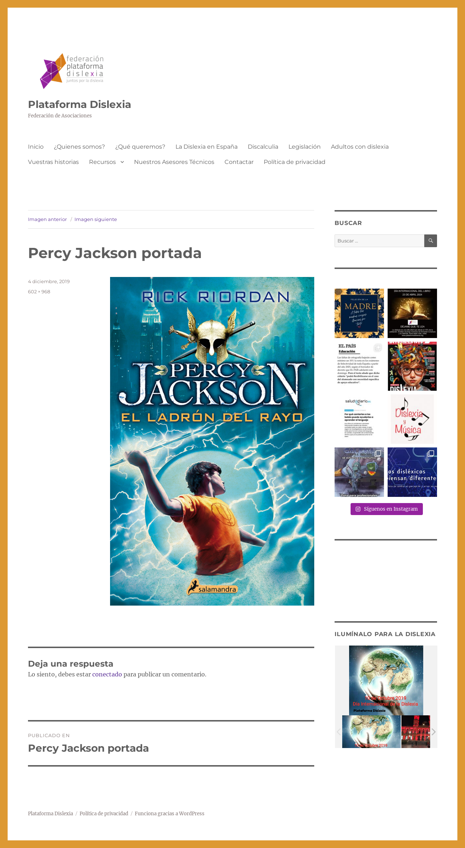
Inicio (36, 146)
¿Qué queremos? (140, 146)
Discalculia (263, 146)
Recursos (102, 161)
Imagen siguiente (95, 219)
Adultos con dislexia (360, 146)
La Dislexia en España (206, 146)
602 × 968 (39, 291)
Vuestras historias (53, 161)
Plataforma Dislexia (79, 104)
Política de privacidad (295, 161)
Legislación (304, 146)
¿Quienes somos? (79, 146)
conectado (107, 674)
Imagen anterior (47, 219)
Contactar (239, 161)
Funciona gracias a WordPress (170, 814)
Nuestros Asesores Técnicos (174, 161)
